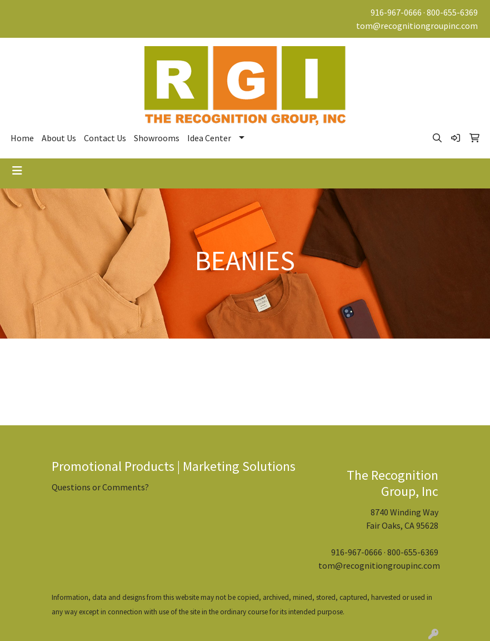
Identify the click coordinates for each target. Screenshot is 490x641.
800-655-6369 (452, 12)
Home (22, 137)
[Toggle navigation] (17, 170)
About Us (59, 137)
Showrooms (156, 137)
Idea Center (209, 137)
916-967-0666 (396, 12)
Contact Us (105, 137)
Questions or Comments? (100, 487)
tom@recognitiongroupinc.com (417, 25)
